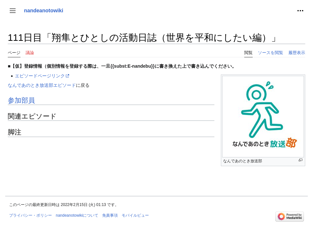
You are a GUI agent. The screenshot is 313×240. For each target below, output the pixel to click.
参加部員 (21, 100)
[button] (12, 10)
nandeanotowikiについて (77, 215)
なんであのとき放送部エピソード (42, 85)
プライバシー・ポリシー (30, 215)
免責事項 (110, 215)
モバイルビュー (135, 215)
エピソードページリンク (40, 75)
